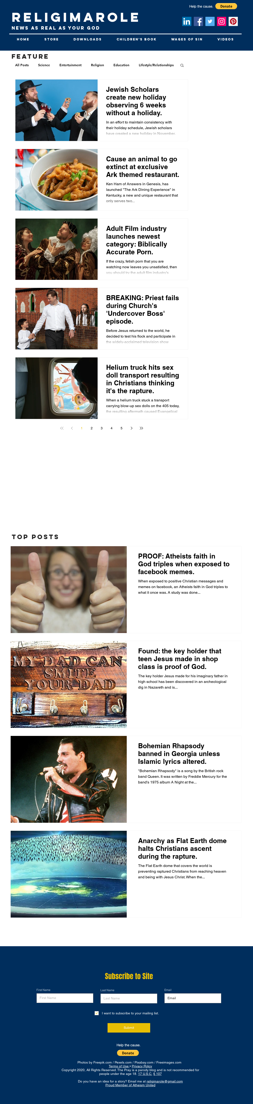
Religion (97, 65)
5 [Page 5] (121, 428)
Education (121, 65)
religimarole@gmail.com (165, 1081)
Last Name (107, 990)
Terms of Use (119, 1066)
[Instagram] (221, 21)
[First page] (62, 428)
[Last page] (141, 428)
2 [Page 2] (92, 428)
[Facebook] (198, 21)
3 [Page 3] (102, 428)
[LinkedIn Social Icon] (186, 21)
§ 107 (157, 1074)
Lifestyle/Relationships (156, 65)
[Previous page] (72, 428)
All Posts (22, 65)
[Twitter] (210, 21)
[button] (182, 65)
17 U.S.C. (145, 1074)
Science (44, 65)
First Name (43, 990)
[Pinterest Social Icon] (233, 21)
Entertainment (70, 65)
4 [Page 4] (112, 428)
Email (168, 990)
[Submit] (129, 1028)
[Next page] (131, 428)
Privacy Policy (142, 1066)
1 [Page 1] (82, 428)
